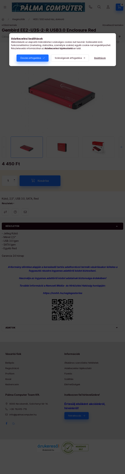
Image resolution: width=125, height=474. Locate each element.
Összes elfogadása (30, 58)
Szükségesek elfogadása (68, 58)
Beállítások (100, 58)
